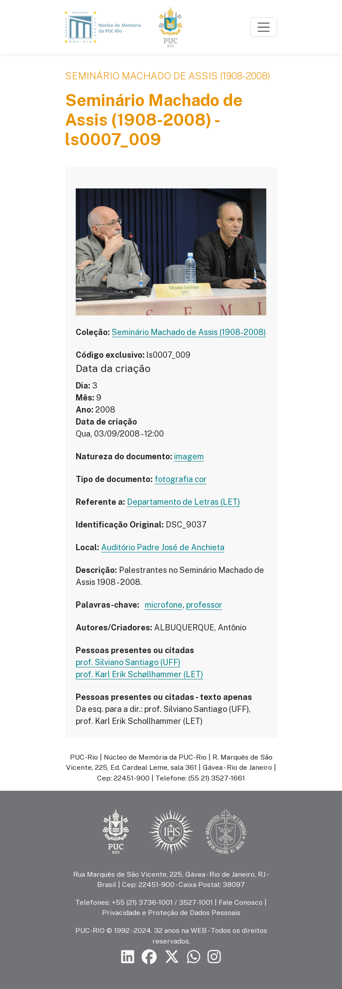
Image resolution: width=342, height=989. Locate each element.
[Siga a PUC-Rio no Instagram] (214, 957)
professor (204, 604)
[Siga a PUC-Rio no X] (171, 957)
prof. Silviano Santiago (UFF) (128, 662)
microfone (164, 604)
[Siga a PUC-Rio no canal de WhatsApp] (193, 957)
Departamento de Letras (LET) (183, 502)
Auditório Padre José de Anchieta (162, 547)
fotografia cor (181, 479)
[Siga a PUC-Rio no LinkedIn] (127, 957)
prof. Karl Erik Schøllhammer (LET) (139, 674)
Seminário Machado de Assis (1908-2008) (167, 76)
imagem (189, 456)
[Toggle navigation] (263, 27)
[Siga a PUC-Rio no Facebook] (149, 957)
